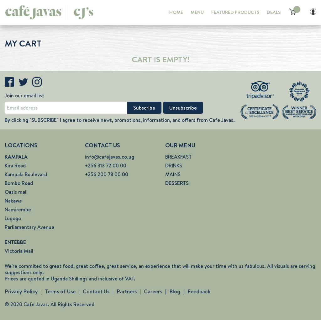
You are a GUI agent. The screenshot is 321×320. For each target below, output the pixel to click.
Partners (127, 291)
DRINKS (173, 165)
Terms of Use (60, 291)
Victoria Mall (19, 251)
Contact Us (96, 291)
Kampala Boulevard (26, 174)
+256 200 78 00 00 (106, 174)
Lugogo (13, 218)
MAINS (173, 174)
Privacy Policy (21, 291)
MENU (197, 12)
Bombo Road (19, 183)
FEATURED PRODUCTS (235, 12)
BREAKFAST (178, 157)
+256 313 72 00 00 (105, 165)
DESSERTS (177, 183)
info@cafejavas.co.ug (109, 157)
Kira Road (15, 165)
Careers (153, 291)
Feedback (198, 291)
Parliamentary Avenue (29, 227)
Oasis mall (16, 192)
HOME (176, 12)
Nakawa (13, 201)
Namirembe (18, 209)
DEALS (274, 12)
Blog (174, 291)
